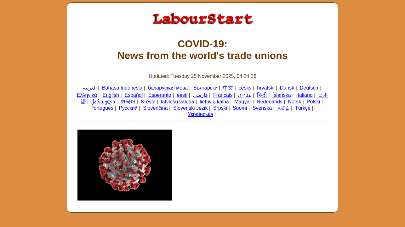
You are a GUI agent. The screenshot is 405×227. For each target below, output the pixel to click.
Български (205, 87)
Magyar (242, 101)
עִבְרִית (245, 95)
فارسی (200, 95)
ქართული (103, 101)
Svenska (262, 108)
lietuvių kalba (214, 101)
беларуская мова (168, 87)
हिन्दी (262, 95)
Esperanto (159, 95)
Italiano (304, 95)
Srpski (220, 108)
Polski (313, 101)
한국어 (128, 101)
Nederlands (269, 101)
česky (245, 87)
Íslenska (281, 95)
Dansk (287, 87)
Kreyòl (148, 101)
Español (133, 95)
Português (101, 108)
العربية (90, 87)
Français (222, 95)
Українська (200, 114)
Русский (128, 108)
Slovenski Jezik (190, 108)
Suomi (240, 108)
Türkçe (303, 108)
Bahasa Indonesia (122, 87)
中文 (228, 87)
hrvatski (265, 87)
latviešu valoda (177, 101)
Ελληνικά (87, 95)
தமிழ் (283, 108)
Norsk (294, 101)
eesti (182, 95)
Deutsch (309, 87)
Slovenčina (155, 108)
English (110, 95)
